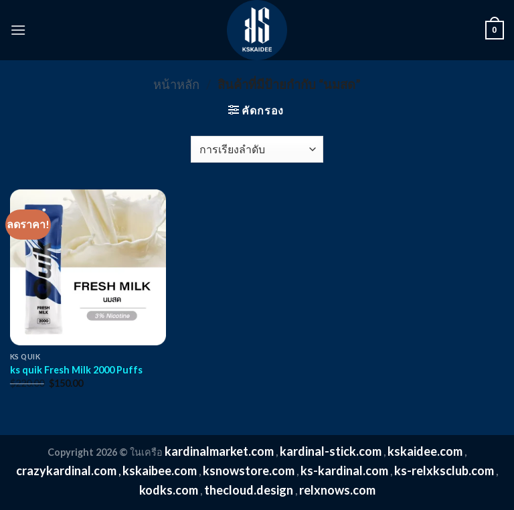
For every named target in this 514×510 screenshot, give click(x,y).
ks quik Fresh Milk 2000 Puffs (76, 369)
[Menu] (18, 29)
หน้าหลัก (176, 84)
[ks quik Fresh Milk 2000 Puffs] (88, 267)
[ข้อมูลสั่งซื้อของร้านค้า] (257, 149)
